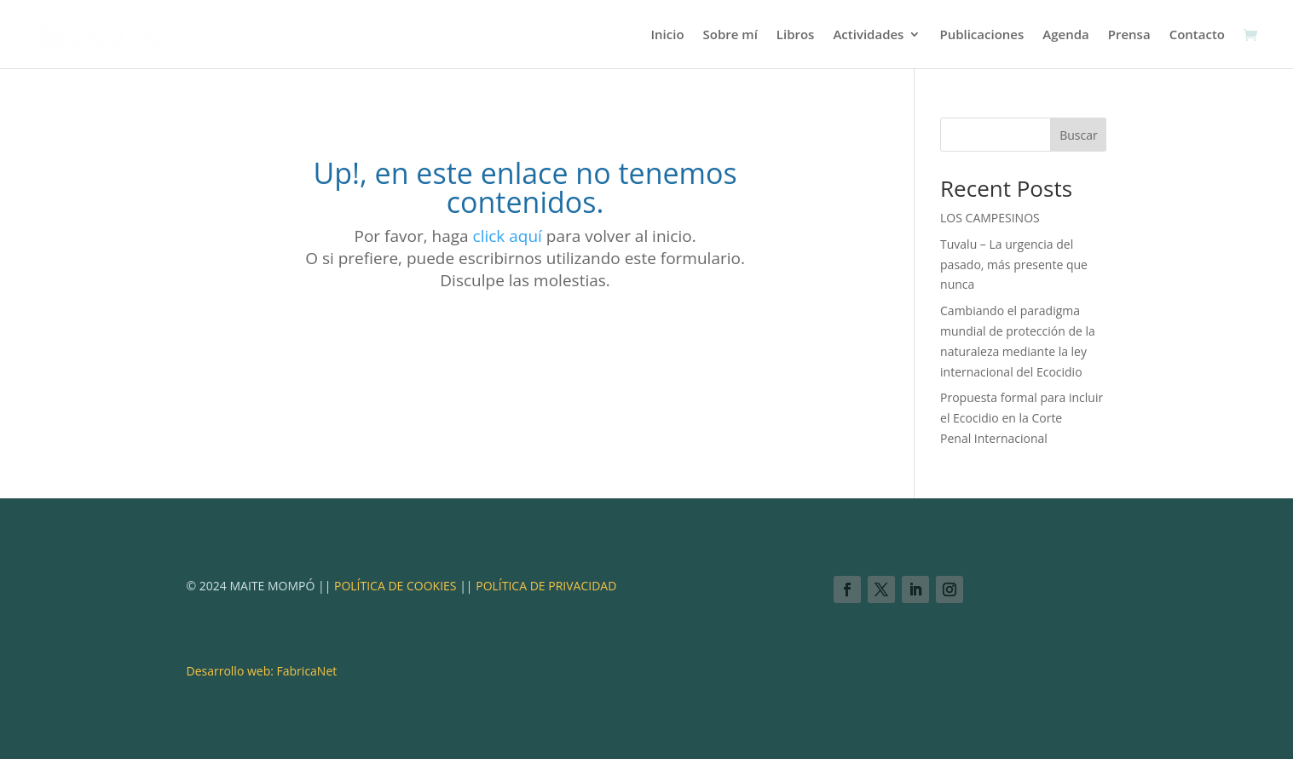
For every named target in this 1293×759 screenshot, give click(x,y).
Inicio (667, 35)
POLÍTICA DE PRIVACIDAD (546, 586)
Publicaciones (981, 35)
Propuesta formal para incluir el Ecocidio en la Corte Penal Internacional (1021, 417)
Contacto (1197, 35)
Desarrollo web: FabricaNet (262, 671)
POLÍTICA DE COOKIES (393, 586)
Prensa (1129, 35)
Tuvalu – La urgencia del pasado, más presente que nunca (1014, 264)
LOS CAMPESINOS (990, 218)
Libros (795, 35)
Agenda (1065, 35)
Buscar (1078, 135)
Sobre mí (730, 35)
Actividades (868, 35)
